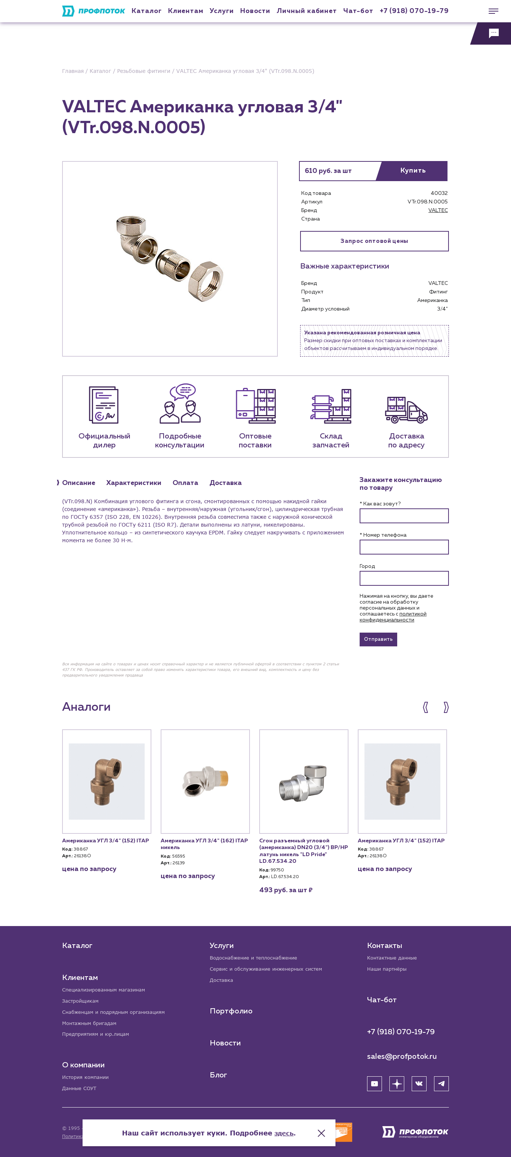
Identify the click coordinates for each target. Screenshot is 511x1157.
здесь (330, 1127)
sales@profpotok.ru (402, 1054)
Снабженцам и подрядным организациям (118, 1010)
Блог (219, 1073)
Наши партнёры (388, 967)
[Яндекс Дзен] (396, 1081)
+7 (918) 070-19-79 (414, 11)
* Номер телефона (383, 535)
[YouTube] (374, 1081)
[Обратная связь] (490, 33)
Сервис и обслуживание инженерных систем (270, 967)
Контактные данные (394, 955)
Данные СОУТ (80, 1088)
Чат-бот (358, 11)
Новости (226, 1041)
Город (367, 566)
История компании (87, 1077)
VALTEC (438, 210)
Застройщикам (81, 999)
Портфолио (231, 1009)
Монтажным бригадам (92, 1022)
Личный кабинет (307, 11)
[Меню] (490, 11)
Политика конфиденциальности (98, 1136)
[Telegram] (441, 1081)
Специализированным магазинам (107, 987)
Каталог (146, 11)
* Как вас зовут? (380, 504)
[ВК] (419, 1081)
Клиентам (185, 11)
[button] (429, 710)
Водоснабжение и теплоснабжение (257, 955)
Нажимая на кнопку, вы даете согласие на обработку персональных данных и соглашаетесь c (396, 608)
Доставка (222, 978)
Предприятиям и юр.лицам (98, 1033)
